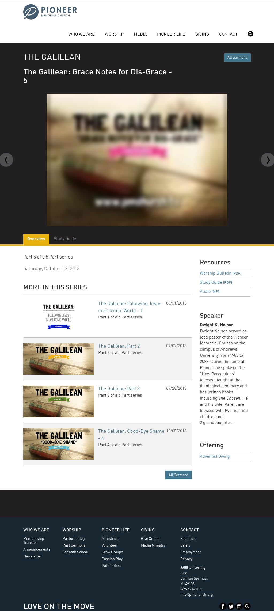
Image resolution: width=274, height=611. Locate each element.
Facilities (188, 539)
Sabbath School (75, 552)
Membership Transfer (33, 541)
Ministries (110, 539)
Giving (202, 34)
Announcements (36, 549)
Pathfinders (111, 566)
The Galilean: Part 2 (119, 346)
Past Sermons (74, 545)
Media (140, 34)
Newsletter (32, 556)
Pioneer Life (171, 34)
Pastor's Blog (74, 539)
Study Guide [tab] (65, 239)
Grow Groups (112, 552)
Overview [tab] (36, 239)
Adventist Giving (215, 456)
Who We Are (81, 34)
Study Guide (216, 282)
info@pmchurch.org (196, 595)
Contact (228, 34)
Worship (114, 34)
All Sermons (237, 57)
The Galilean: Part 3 (119, 388)
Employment (190, 552)
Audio (210, 292)
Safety (185, 545)
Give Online (150, 539)
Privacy (186, 559)
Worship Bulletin (220, 273)
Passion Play (112, 559)
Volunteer (109, 545)
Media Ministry (153, 545)
